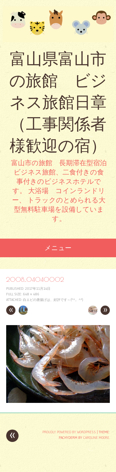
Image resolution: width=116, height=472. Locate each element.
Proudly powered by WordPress (69, 432)
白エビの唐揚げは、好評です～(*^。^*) (53, 300)
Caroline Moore (96, 437)
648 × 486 (31, 294)
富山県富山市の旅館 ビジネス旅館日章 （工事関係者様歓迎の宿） (58, 102)
